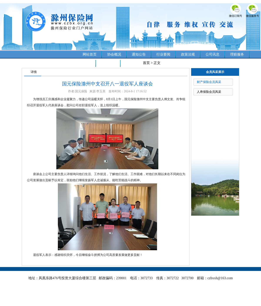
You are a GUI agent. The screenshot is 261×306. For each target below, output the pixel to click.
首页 (146, 63)
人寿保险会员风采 (209, 91)
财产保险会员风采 (209, 82)
